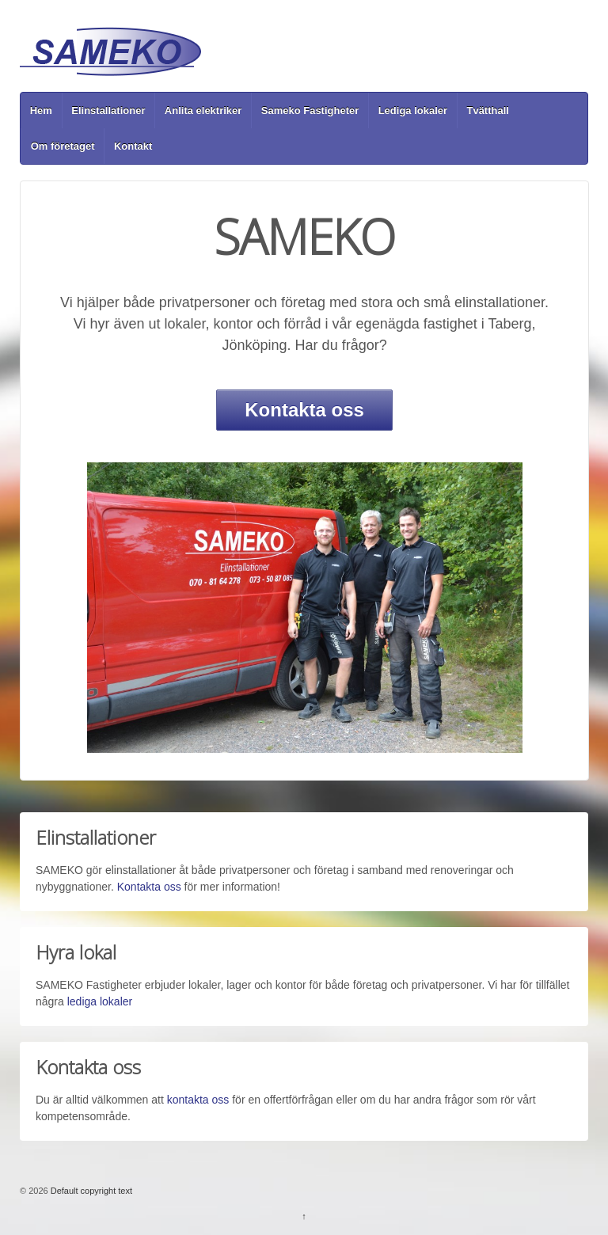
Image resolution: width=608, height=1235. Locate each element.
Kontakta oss (304, 409)
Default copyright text (90, 1190)
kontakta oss (198, 1099)
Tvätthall (487, 110)
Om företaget (63, 146)
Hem (41, 110)
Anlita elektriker (203, 110)
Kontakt (133, 146)
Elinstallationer (108, 110)
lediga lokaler (100, 1001)
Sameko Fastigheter (310, 110)
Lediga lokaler (412, 110)
